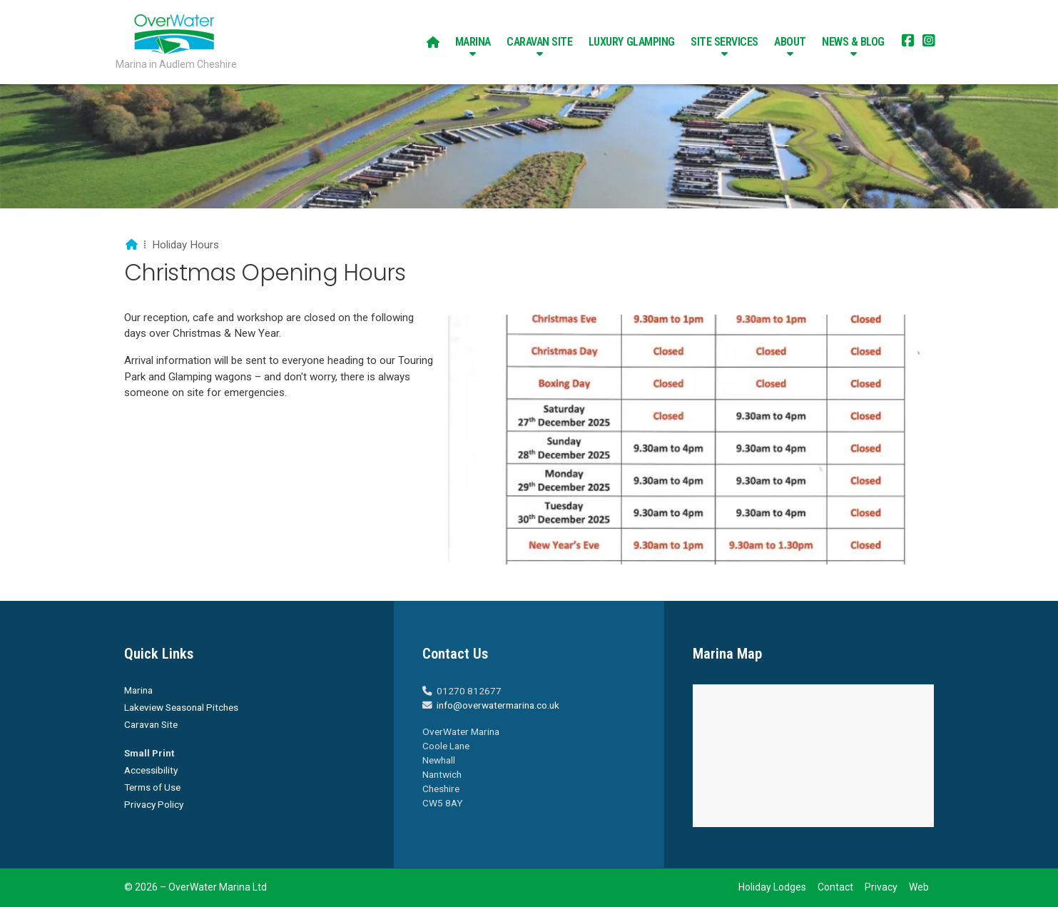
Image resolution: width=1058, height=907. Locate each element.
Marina (138, 690)
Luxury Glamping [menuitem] (632, 42)
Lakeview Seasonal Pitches (181, 707)
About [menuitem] (790, 42)
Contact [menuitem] (835, 887)
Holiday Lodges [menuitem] (772, 887)
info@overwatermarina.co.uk (498, 705)
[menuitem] (433, 42)
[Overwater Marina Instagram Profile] (928, 42)
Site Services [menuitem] (724, 42)
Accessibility (151, 770)
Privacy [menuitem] (881, 887)
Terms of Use (152, 787)
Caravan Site (151, 724)
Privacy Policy (153, 804)
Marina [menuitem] (473, 42)
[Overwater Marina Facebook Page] (908, 42)
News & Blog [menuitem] (853, 42)
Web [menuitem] (919, 887)
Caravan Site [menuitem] (539, 42)
